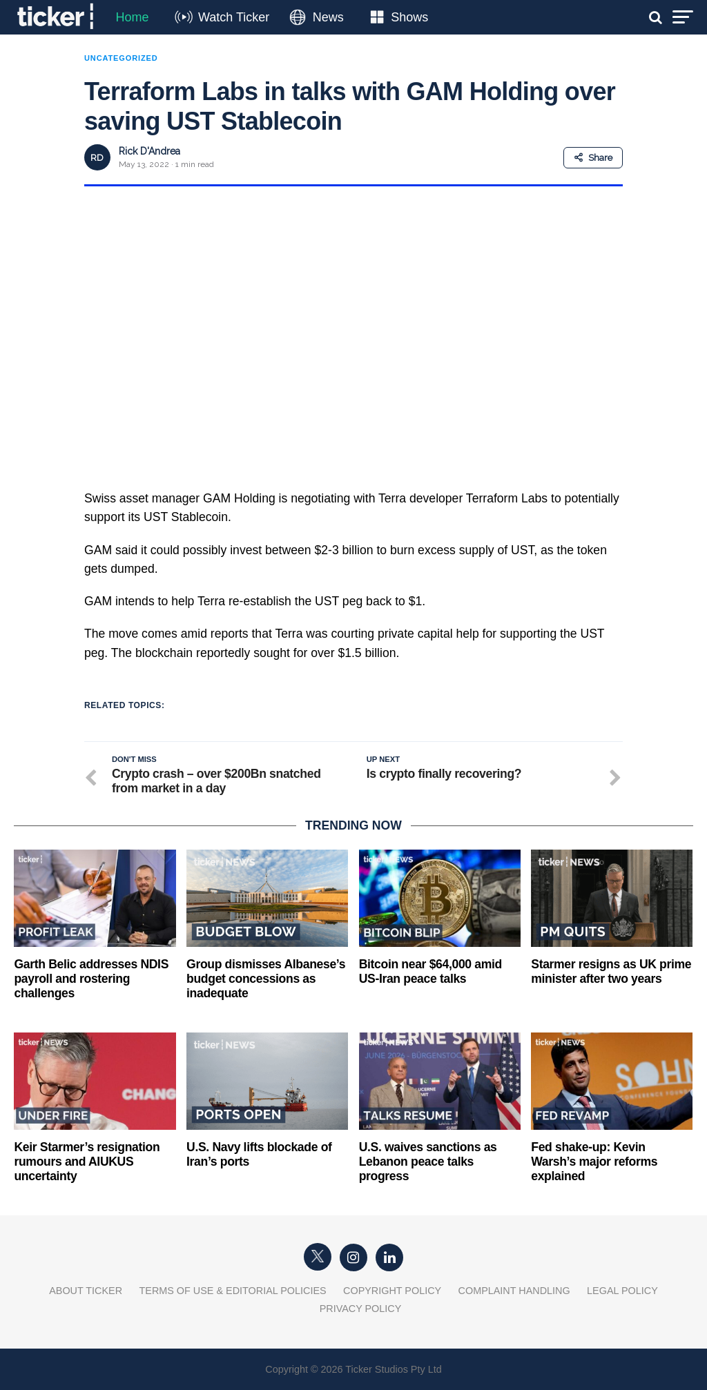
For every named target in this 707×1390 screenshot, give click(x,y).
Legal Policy (622, 1290)
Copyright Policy (392, 1290)
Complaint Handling (514, 1290)
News (328, 17)
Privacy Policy (361, 1308)
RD (97, 158)
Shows (409, 17)
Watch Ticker (233, 17)
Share (593, 158)
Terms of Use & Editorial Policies (233, 1290)
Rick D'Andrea (149, 151)
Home (131, 17)
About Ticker (85, 1290)
